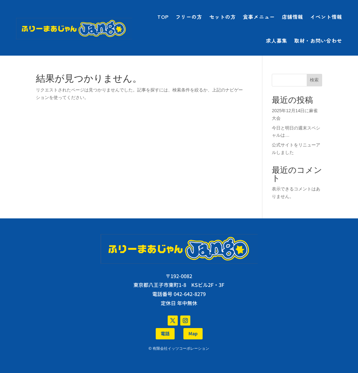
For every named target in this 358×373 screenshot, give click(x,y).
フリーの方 (189, 16)
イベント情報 (326, 16)
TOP (163, 16)
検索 (314, 79)
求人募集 (276, 40)
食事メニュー (259, 16)
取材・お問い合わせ (318, 40)
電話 (165, 333)
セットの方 (222, 16)
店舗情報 (292, 16)
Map (193, 333)
